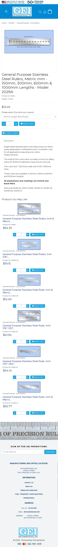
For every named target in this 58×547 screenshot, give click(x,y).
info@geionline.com (31, 512)
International (28, 498)
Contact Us (29, 482)
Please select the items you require (18, 112)
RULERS (11, 23)
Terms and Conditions (28, 490)
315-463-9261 (32, 508)
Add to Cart (27, 124)
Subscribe (50, 452)
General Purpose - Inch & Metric (28, 23)
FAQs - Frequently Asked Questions (29, 494)
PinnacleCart (39, 540)
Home (4, 23)
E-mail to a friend (10, 133)
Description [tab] (9, 141)
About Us (29, 486)
